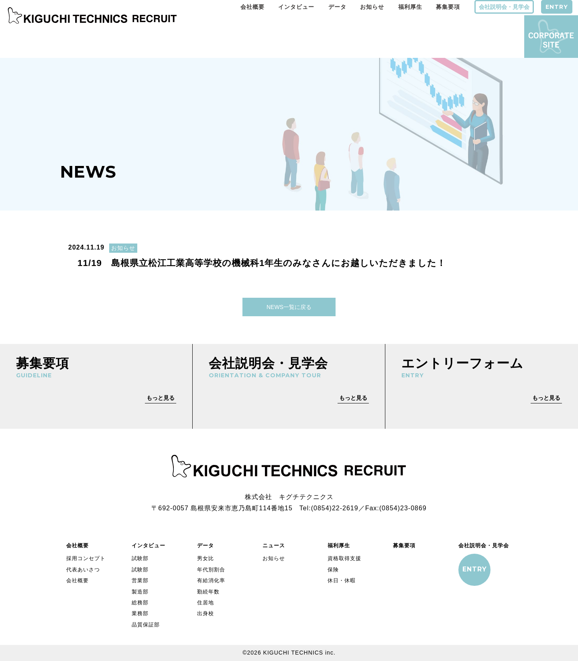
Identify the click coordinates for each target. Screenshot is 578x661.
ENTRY (556, 6)
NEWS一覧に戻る (289, 307)
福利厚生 (410, 7)
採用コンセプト (86, 558)
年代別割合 (211, 570)
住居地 (205, 603)
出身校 (205, 613)
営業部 (140, 580)
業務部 (140, 613)
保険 (333, 570)
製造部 (140, 592)
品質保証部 (146, 625)
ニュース (274, 545)
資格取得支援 (344, 558)
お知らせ (372, 7)
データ (337, 7)
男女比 (205, 558)
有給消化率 (211, 580)
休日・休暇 (342, 580)
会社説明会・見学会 (504, 7)
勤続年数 (208, 592)
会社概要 (252, 7)
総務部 (140, 603)
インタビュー (296, 7)
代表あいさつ (83, 570)
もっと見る (161, 398)
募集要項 (448, 7)
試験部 (140, 558)
